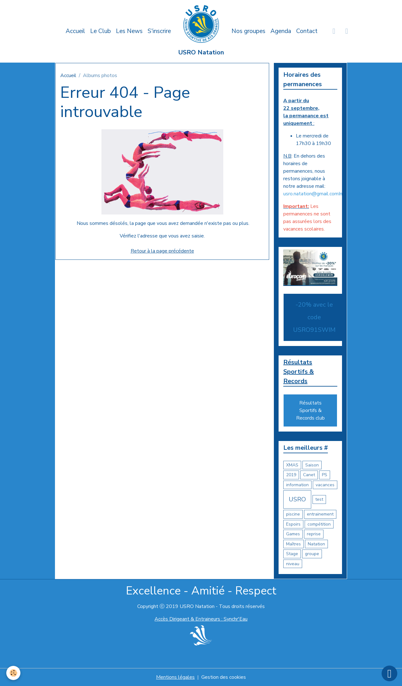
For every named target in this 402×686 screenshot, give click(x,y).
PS (324, 475)
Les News (129, 31)
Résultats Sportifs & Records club (310, 410)
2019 (291, 475)
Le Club (100, 31)
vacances (325, 485)
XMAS (292, 465)
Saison (312, 465)
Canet (309, 475)
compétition (319, 524)
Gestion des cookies (223, 677)
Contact (307, 31)
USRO (297, 499)
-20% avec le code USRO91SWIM (314, 317)
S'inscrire (159, 31)
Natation (316, 544)
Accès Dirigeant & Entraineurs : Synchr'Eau (201, 619)
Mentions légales (175, 677)
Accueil (75, 31)
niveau (292, 564)
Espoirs (293, 524)
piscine (293, 514)
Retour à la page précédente (162, 251)
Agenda (280, 31)
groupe (312, 554)
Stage (292, 554)
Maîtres (293, 544)
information (297, 485)
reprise (314, 534)
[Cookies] (13, 673)
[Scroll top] (389, 673)
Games (293, 534)
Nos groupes (248, 31)
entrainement (320, 514)
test (319, 499)
